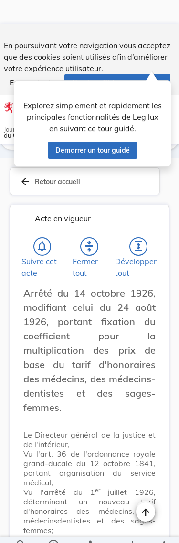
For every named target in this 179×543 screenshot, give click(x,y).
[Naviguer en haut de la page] (145, 487)
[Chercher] (21, 528)
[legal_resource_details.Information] (52, 528)
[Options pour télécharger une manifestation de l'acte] (132, 528)
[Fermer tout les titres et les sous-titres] (89, 224)
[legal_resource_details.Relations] (89, 528)
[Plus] (163, 528)
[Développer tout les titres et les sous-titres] (138, 224)
